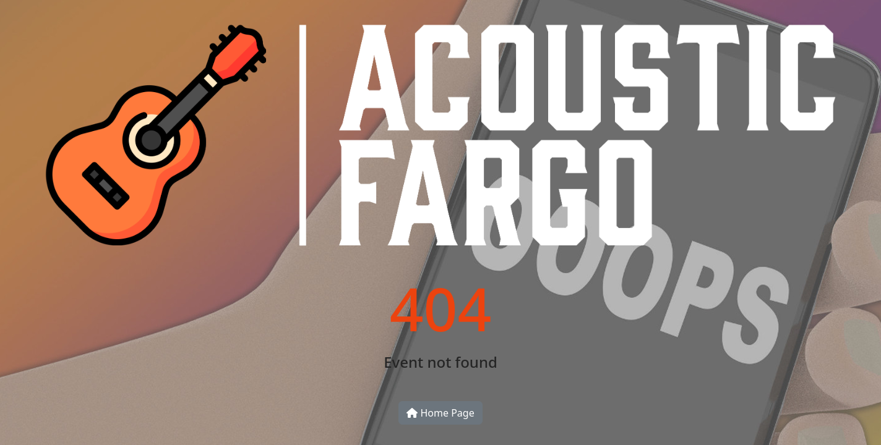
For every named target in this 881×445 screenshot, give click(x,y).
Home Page (440, 413)
